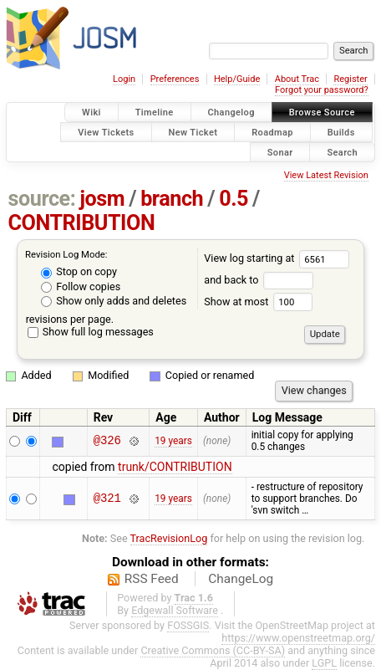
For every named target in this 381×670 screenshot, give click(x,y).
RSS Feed (151, 578)
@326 (107, 441)
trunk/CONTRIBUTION (175, 466)
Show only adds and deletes (113, 300)
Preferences (175, 79)
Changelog (231, 112)
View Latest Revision (326, 175)
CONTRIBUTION (81, 223)
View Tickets (106, 131)
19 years (173, 441)
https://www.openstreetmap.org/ (298, 638)
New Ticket (193, 131)
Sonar (280, 151)
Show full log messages (91, 331)
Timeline (154, 112)
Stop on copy (79, 271)
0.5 (233, 199)
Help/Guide (237, 79)
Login (124, 79)
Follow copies (80, 286)
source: (42, 199)
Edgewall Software (174, 610)
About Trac (297, 79)
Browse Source (322, 112)
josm (101, 199)
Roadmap (272, 131)
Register (350, 79)
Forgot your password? (321, 89)
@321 (107, 498)
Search (342, 151)
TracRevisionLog (169, 538)
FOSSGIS (188, 625)
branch (171, 199)
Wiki (91, 112)
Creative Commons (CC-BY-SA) (212, 650)
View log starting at (276, 258)
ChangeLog (240, 578)
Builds (341, 131)
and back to (258, 280)
